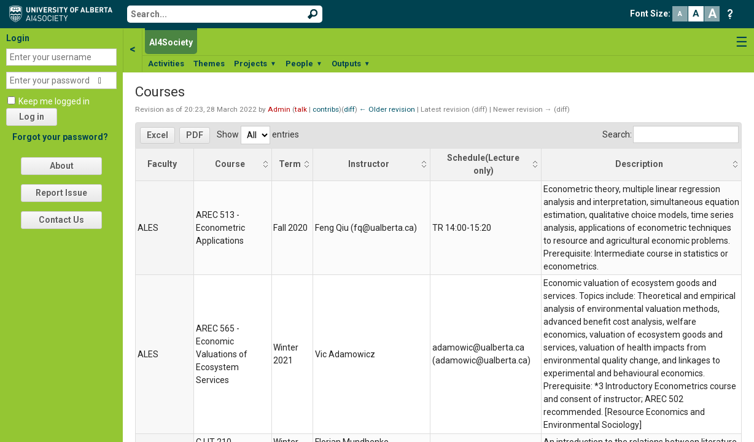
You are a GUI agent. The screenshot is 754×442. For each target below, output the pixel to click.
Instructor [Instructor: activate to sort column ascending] (368, 164)
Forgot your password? (60, 137)
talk (301, 109)
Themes (209, 63)
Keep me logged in (54, 101)
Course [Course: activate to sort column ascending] (230, 164)
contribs (326, 109)
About (62, 166)
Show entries (258, 134)
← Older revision (387, 109)
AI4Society (171, 42)
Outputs (351, 63)
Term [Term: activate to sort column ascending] (290, 164)
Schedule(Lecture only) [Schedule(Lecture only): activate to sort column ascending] (483, 164)
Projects (255, 63)
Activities (166, 63)
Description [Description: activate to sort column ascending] (639, 164)
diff (349, 109)
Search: (670, 134)
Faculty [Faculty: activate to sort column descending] (162, 164)
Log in (31, 117)
